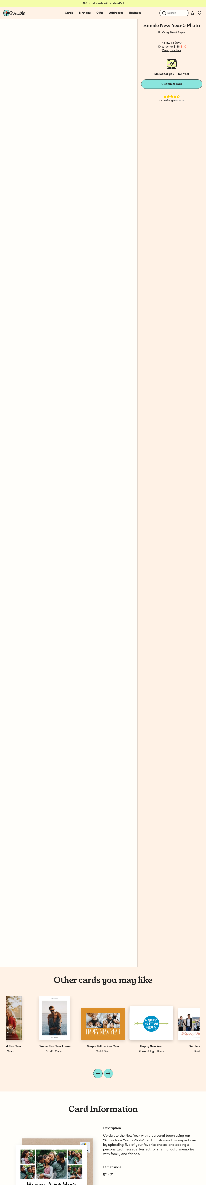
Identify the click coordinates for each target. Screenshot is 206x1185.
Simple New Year (30, 1046)
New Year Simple (127, 1046)
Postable (30, 1051)
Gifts (99, 12)
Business (135, 12)
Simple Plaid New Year (176, 1046)
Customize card (171, 83)
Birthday (85, 12)
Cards (69, 12)
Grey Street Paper (173, 32)
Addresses (116, 12)
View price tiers (171, 50)
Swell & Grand (175, 1051)
